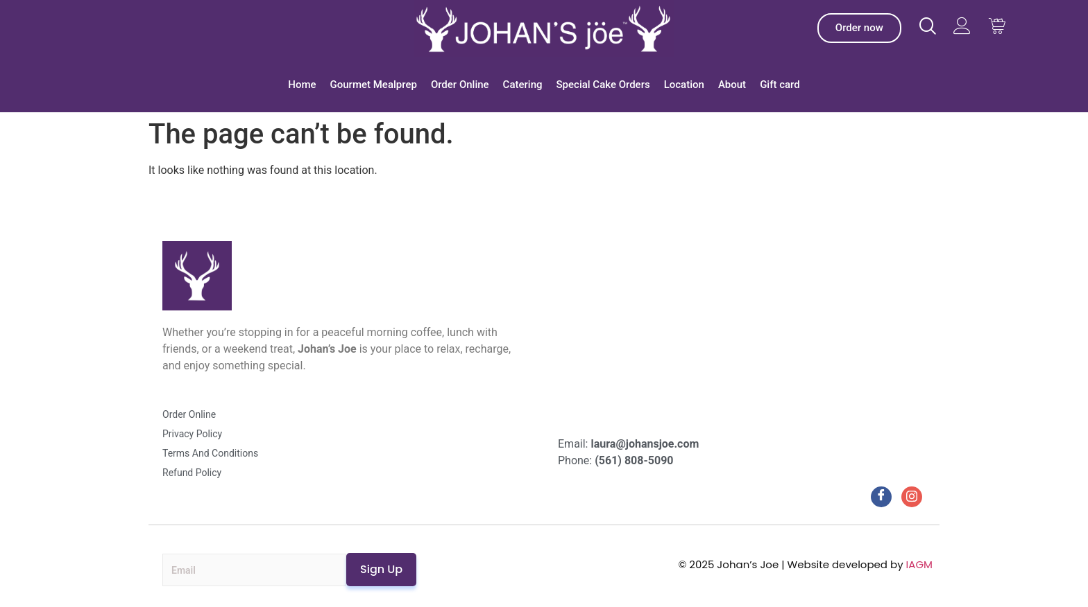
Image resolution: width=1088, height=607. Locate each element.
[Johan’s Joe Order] (859, 28)
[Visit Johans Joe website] (927, 26)
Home (302, 84)
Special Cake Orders (603, 84)
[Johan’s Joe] (544, 28)
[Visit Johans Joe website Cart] (996, 26)
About (732, 84)
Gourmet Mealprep (373, 84)
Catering (523, 84)
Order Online (460, 84)
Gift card (780, 84)
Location (684, 84)
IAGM (919, 564)
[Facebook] (881, 496)
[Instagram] (911, 496)
